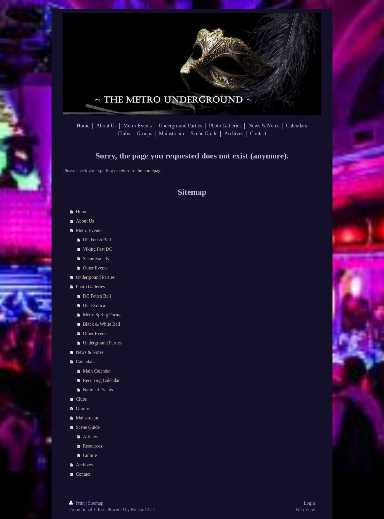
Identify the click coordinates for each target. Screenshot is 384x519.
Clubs (81, 399)
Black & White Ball (101, 324)
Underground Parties (95, 277)
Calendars (85, 361)
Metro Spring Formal (103, 314)
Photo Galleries (90, 286)
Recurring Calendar (101, 380)
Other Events (95, 267)
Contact (83, 474)
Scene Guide (88, 427)
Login (309, 503)
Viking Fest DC (97, 249)
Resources (92, 445)
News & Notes (89, 352)
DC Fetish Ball (97, 239)
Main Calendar (97, 370)
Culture (90, 455)
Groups (83, 408)
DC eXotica (94, 305)
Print (77, 503)
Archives (84, 464)
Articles (90, 436)
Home (81, 211)
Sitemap (95, 503)
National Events (98, 389)
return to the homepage (141, 170)
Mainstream (87, 417)
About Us (85, 220)
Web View (305, 509)
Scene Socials (96, 258)
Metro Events (88, 230)
